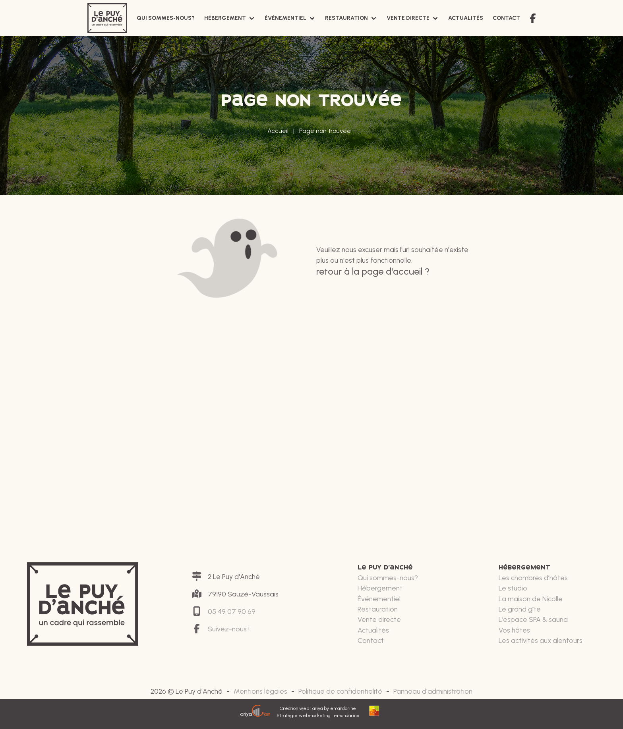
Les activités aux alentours (540, 640)
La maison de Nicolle (531, 598)
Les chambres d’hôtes (533, 577)
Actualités (465, 18)
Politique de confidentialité (340, 691)
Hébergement (225, 18)
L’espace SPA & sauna (533, 619)
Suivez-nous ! (229, 629)
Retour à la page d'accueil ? (373, 271)
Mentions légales (260, 691)
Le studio (513, 588)
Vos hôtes (514, 630)
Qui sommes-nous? (166, 18)
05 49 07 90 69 (231, 611)
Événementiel (285, 18)
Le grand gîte (520, 609)
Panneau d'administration (432, 691)
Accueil (277, 131)
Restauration (346, 18)
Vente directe (408, 18)
